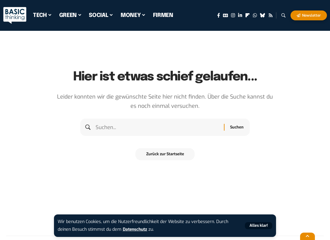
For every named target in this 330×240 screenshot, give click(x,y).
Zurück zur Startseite (165, 156)
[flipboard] (247, 15)
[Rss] (270, 15)
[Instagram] (233, 15)
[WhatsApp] (254, 15)
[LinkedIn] (240, 15)
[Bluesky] (262, 15)
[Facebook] (218, 15)
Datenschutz (136, 229)
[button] (258, 225)
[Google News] (225, 15)
